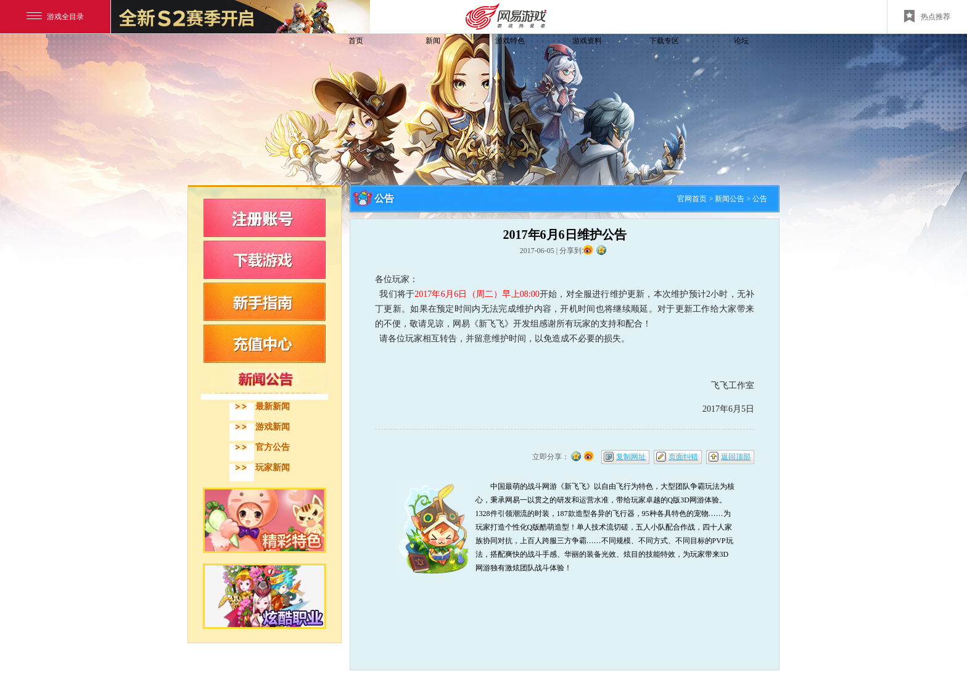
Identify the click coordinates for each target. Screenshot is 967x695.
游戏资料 (587, 40)
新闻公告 (729, 198)
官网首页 (692, 198)
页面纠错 (683, 456)
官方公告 (272, 447)
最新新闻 (272, 406)
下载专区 (664, 40)
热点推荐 (927, 16)
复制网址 (631, 456)
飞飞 (271, 63)
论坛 (741, 40)
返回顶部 (736, 456)
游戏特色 (510, 40)
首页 (355, 40)
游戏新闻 (272, 426)
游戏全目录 (55, 16)
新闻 (433, 40)
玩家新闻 (272, 467)
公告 (759, 198)
